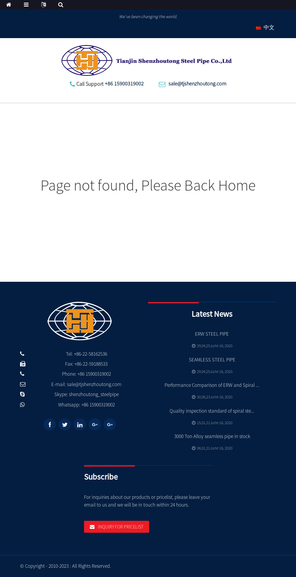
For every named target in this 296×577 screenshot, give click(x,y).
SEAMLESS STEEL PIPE (212, 359)
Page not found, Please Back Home (148, 185)
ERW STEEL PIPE (212, 334)
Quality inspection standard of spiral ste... (212, 411)
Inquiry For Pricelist (120, 527)
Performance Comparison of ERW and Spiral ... (212, 385)
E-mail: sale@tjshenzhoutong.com (86, 384)
